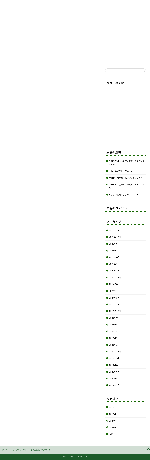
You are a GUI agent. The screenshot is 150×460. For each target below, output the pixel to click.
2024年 (112, 420)
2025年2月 (114, 270)
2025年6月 (114, 257)
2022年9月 (114, 358)
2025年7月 (114, 250)
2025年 (112, 427)
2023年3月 (114, 338)
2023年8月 (114, 324)
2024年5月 (114, 297)
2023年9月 (114, 317)
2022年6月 (114, 371)
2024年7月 (114, 291)
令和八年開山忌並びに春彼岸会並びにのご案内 (127, 163)
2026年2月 (114, 230)
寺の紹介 (27, 25)
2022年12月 (115, 351)
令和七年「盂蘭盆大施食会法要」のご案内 (127, 186)
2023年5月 (114, 331)
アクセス (123, 25)
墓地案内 (43, 25)
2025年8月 (114, 243)
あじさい (59, 25)
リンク (139, 25)
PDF (18, 191)
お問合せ (107, 25)
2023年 (112, 414)
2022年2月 (114, 385)
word (22, 195)
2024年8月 (114, 284)
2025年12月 (115, 237)
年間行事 (75, 25)
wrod (80, 187)
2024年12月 (115, 277)
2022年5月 (114, 378)
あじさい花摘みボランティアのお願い (126, 194)
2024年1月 (114, 304)
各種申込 (91, 25)
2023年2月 (114, 345)
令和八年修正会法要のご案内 (122, 171)
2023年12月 (115, 311)
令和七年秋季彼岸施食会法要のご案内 (127, 178)
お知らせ (11, 25)
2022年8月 (114, 365)
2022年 (112, 407)
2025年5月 (114, 264)
